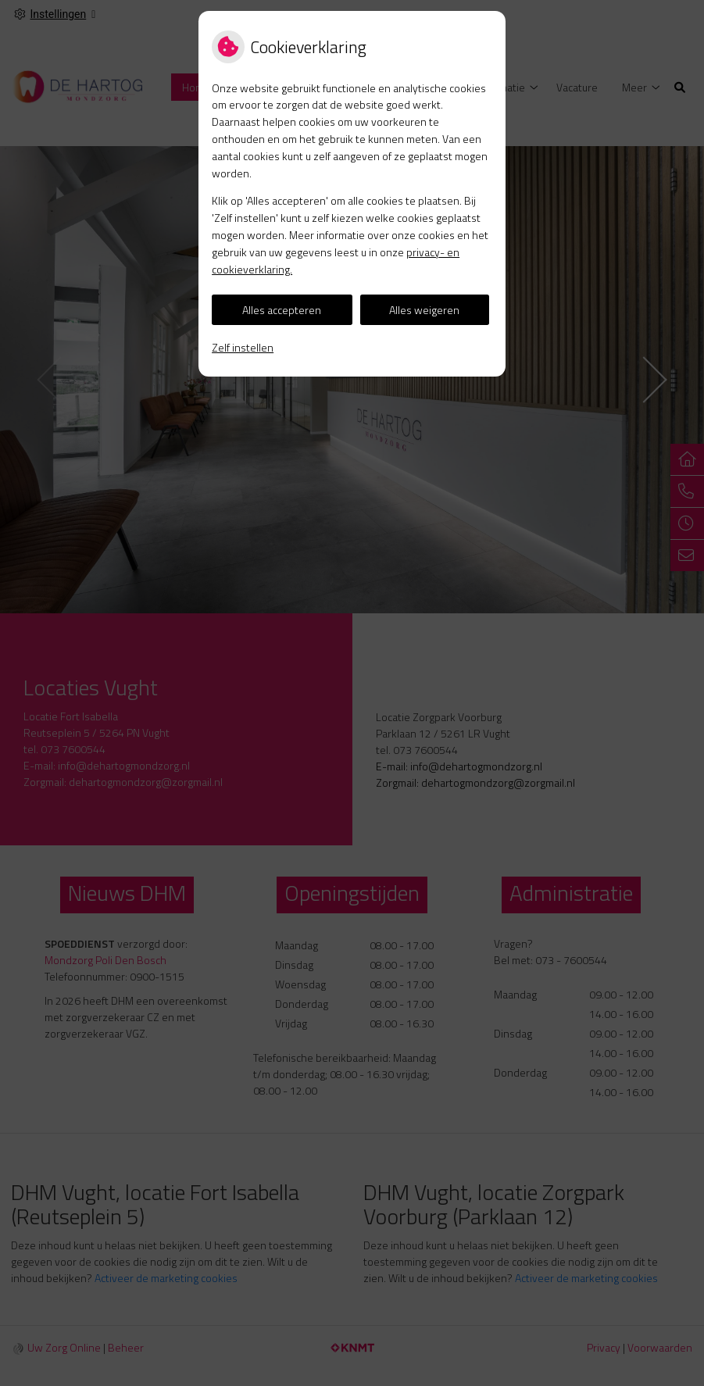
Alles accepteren (281, 310)
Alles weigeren (424, 310)
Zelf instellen (242, 347)
